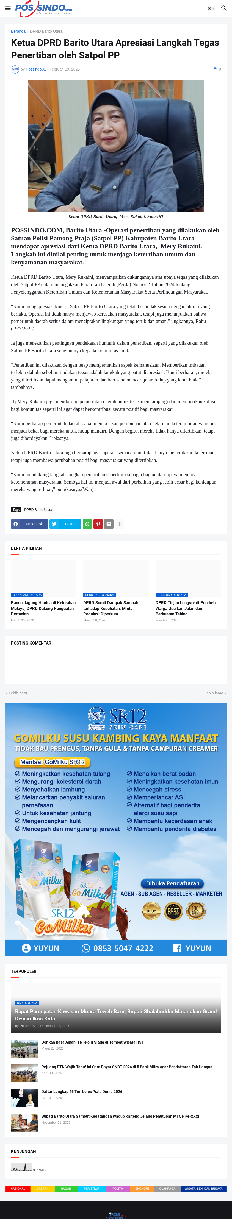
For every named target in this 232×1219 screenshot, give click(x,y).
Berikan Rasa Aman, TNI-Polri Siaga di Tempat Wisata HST (93, 1042)
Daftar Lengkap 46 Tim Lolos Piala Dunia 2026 (82, 1091)
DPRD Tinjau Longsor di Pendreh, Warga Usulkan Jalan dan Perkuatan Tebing (186, 608)
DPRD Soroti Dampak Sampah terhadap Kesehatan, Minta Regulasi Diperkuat (110, 608)
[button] (7, 8)
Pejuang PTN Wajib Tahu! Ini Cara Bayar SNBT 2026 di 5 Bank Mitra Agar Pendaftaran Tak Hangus (127, 1067)
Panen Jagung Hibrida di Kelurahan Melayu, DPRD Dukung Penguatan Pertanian (43, 608)
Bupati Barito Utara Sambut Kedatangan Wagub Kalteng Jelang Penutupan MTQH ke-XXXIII (121, 1116)
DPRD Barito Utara (46, 31)
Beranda (18, 31)
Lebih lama (214, 693)
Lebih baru (18, 693)
